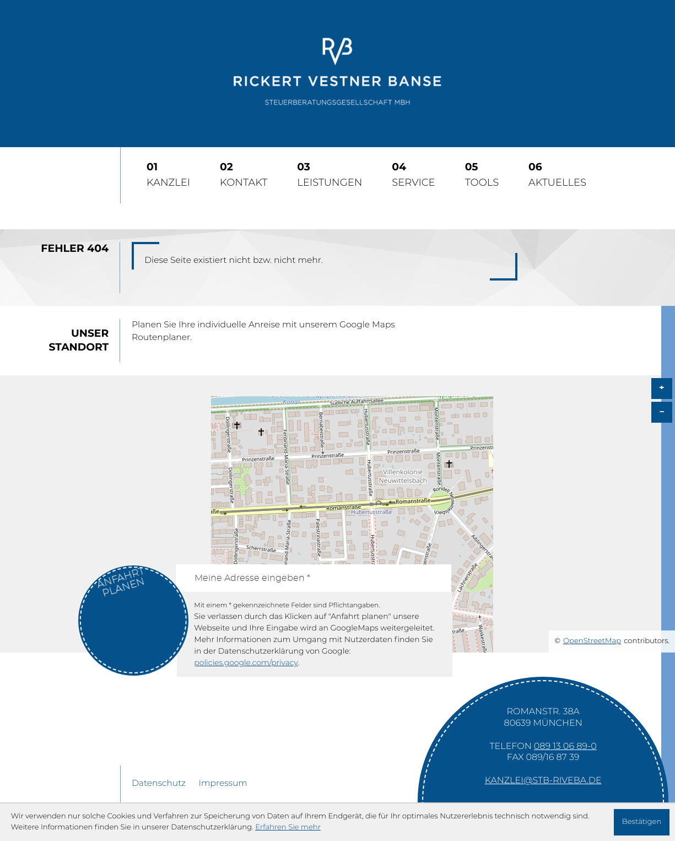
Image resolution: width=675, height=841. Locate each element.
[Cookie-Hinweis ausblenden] (641, 822)
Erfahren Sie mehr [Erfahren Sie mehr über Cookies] (288, 827)
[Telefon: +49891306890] (565, 746)
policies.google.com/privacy (246, 663)
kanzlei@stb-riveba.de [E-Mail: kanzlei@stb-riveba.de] (543, 781)
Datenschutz (159, 784)
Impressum (222, 784)
